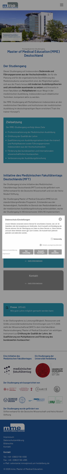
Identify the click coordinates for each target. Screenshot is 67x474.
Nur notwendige (26, 252)
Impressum (6, 254)
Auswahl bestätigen (40, 252)
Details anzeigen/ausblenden (52, 245)
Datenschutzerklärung (10, 250)
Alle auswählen (55, 252)
